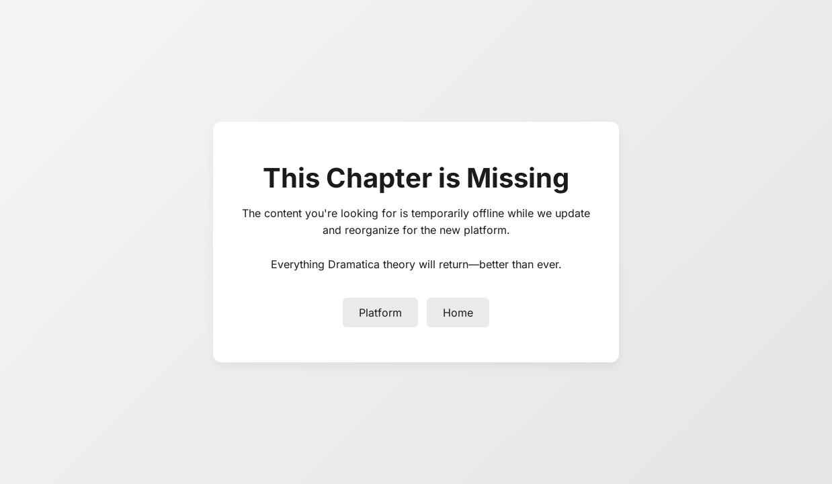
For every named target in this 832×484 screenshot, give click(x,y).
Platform (380, 312)
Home (458, 312)
